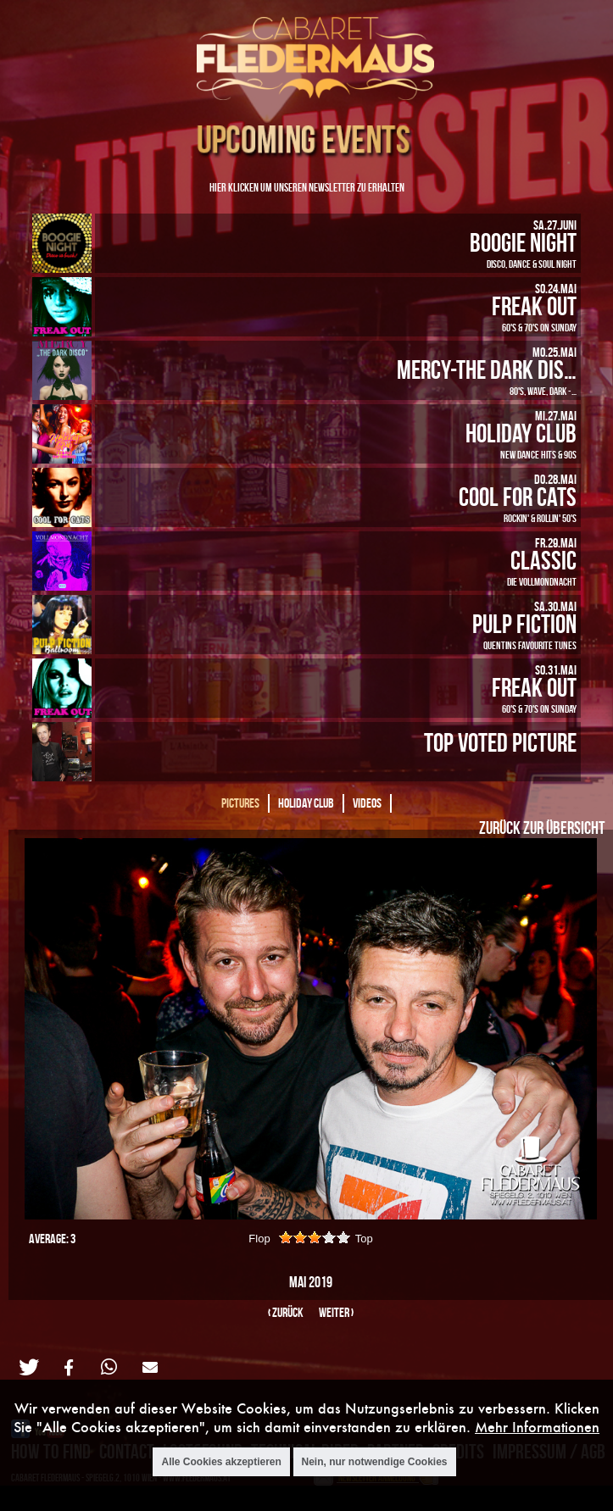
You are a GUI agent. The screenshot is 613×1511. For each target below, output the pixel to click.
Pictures (240, 803)
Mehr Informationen (537, 1427)
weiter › (336, 1312)
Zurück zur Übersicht (542, 827)
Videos (367, 803)
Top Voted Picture (500, 742)
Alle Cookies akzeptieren (221, 1462)
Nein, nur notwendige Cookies (375, 1462)
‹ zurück (286, 1312)
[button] (28, 1367)
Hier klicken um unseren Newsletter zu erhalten (306, 187)
